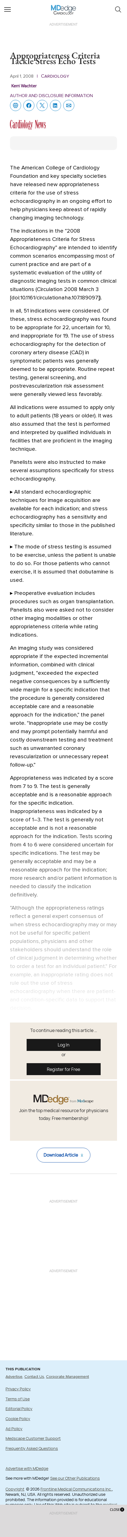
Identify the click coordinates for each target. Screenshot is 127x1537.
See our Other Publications (75, 1478)
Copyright (15, 1489)
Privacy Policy (18, 1388)
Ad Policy (14, 1428)
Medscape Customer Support (33, 1438)
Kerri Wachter (24, 86)
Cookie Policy (18, 1418)
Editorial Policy (19, 1408)
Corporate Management (67, 1377)
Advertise (14, 1377)
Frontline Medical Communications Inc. (76, 1489)
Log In (64, 1045)
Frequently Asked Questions (32, 1448)
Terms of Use (18, 1398)
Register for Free (63, 1069)
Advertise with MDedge (27, 1468)
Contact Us (34, 1377)
